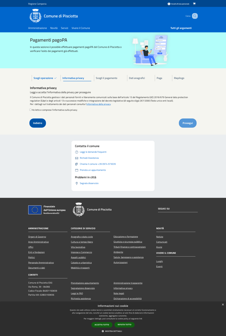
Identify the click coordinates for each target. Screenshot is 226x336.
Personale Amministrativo (41, 262)
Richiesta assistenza (81, 298)
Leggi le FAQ (77, 293)
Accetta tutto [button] (102, 324)
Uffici (30, 247)
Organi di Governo (37, 236)
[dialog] (113, 319)
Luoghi (159, 261)
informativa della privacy (98, 104)
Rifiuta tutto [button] (124, 324)
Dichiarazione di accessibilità (128, 298)
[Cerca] (194, 16)
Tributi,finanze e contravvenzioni (130, 247)
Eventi (159, 266)
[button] (113, 331)
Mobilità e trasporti (80, 267)
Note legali (119, 293)
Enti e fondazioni (36, 252)
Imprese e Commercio (81, 252)
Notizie (159, 236)
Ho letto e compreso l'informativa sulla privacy (54, 110)
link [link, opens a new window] (140, 318)
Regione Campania (37, 3)
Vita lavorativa (78, 247)
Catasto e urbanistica (81, 262)
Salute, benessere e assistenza (129, 257)
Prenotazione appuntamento (85, 283)
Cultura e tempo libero (82, 242)
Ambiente (118, 252)
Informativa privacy (123, 288)
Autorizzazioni (121, 262)
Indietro (37, 123)
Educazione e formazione (126, 236)
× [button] (223, 305)
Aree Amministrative (38, 242)
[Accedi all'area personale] (178, 3)
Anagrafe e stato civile (82, 236)
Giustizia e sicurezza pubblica (128, 241)
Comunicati (161, 242)
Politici (31, 257)
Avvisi (159, 247)
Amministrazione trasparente (128, 283)
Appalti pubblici (78, 257)
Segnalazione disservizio (83, 288)
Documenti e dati (36, 267)
